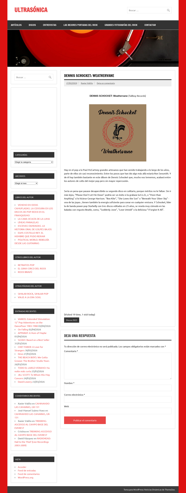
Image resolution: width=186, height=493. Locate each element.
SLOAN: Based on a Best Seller (33, 339)
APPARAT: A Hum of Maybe (32, 332)
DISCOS (32, 25)
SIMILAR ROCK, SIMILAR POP (33, 293)
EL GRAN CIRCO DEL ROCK (32, 268)
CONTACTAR (150, 25)
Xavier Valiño (87, 83)
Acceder (22, 466)
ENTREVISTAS (49, 25)
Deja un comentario (106, 83)
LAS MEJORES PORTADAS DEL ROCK (81, 25)
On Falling (23, 329)
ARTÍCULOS (16, 25)
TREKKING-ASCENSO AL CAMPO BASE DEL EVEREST (31, 424)
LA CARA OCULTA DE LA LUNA (34, 218)
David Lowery (25, 381)
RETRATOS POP (26, 264)
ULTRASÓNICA (30, 10)
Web (66, 406)
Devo (20, 353)
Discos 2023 (71, 320)
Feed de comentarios (29, 473)
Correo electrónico (74, 394)
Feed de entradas (27, 470)
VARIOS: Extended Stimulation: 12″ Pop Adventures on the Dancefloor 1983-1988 (32, 322)
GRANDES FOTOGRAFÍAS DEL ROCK (121, 25)
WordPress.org (25, 477)
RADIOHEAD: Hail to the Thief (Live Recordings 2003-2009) (33, 442)
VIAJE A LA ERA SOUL (29, 297)
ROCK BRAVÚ (25, 271)
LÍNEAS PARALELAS (28, 222)
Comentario (71, 351)
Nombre (69, 383)
